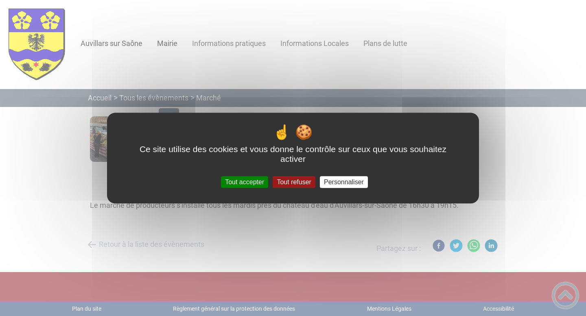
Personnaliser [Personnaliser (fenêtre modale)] (344, 182)
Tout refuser (294, 182)
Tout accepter (244, 182)
